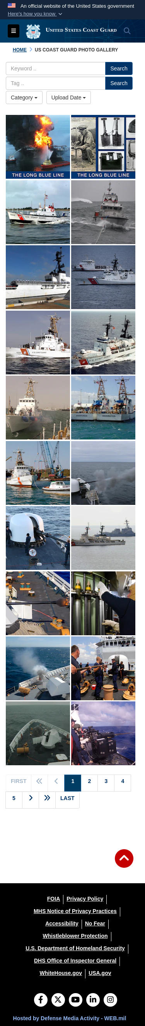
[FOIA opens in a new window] (53, 899)
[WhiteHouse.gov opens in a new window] (60, 973)
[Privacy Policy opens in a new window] (85, 899)
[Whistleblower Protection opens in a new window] (75, 936)
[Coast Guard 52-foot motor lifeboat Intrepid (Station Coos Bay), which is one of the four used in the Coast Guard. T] (38, 212)
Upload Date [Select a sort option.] (68, 97)
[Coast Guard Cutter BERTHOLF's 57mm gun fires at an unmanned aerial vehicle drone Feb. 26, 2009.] (38, 668)
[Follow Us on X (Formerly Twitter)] (58, 1000)
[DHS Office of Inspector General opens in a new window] (75, 961)
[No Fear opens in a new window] (95, 923)
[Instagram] (110, 1000)
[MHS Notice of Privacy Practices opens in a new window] (75, 911)
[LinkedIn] (93, 1000)
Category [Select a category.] (24, 97)
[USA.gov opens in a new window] (100, 973)
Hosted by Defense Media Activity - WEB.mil (69, 1018)
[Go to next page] (30, 800)
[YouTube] (75, 1000)
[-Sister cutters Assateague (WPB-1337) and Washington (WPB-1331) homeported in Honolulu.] (103, 407)
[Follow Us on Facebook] (41, 1000)
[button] (36, 14)
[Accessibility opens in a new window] (61, 923)
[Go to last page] (67, 800)
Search (118, 68)
